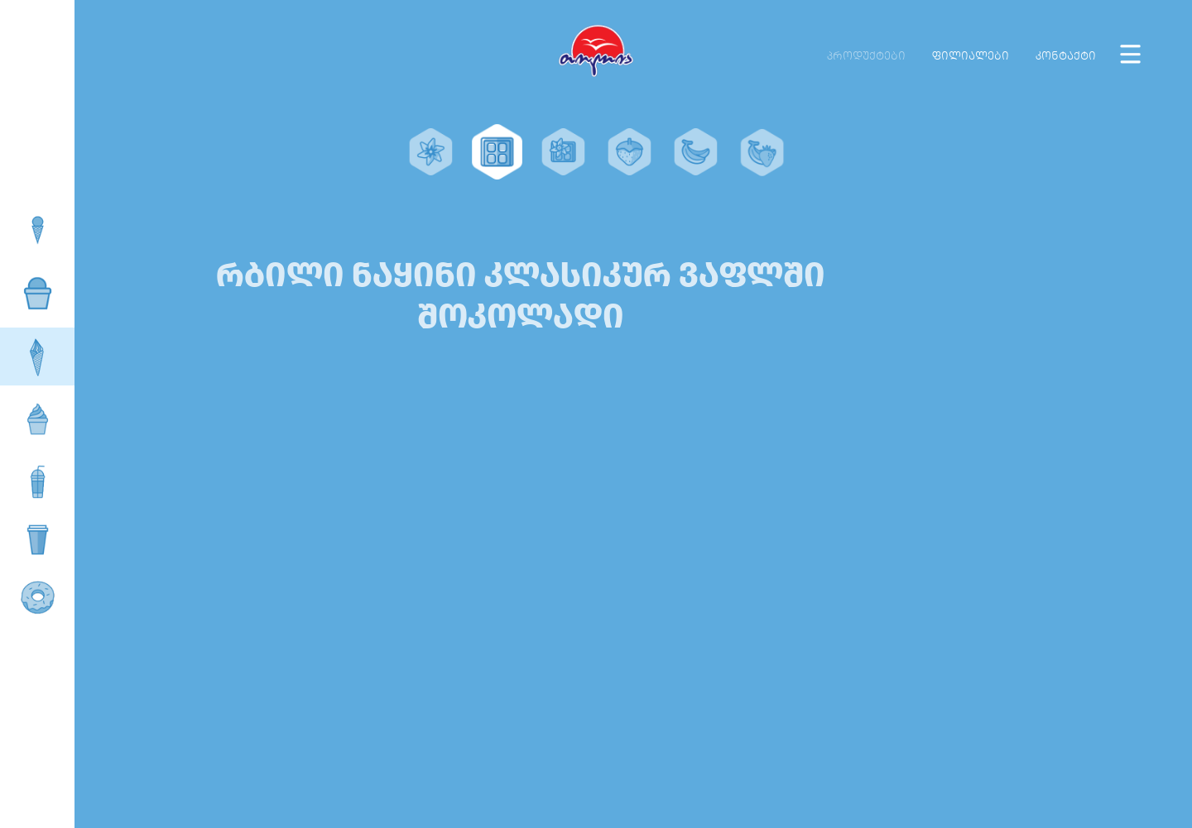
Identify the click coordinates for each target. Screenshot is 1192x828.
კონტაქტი (1066, 56)
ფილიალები (970, 56)
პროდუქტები (866, 56)
